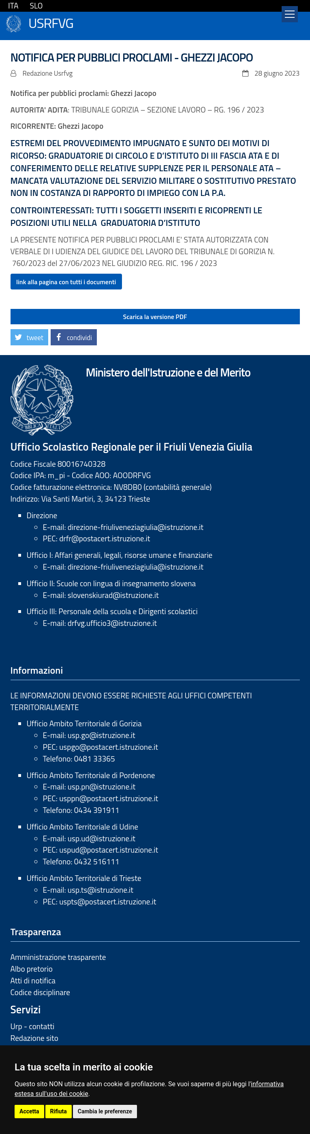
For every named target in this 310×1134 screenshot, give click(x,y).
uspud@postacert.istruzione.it (108, 849)
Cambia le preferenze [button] (105, 1111)
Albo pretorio (32, 968)
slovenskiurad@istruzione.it (113, 595)
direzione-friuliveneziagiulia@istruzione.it (135, 527)
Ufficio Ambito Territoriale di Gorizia (84, 723)
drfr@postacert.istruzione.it (104, 538)
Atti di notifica (33, 980)
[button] (29, 337)
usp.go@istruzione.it (101, 735)
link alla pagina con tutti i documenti (66, 282)
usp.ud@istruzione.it (101, 838)
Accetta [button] (29, 1111)
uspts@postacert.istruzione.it (107, 901)
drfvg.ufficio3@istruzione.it (112, 623)
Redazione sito (34, 1038)
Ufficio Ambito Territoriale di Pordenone (91, 775)
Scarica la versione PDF (155, 316)
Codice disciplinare (41, 992)
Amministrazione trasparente (58, 957)
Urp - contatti (33, 1026)
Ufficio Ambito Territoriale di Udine (82, 826)
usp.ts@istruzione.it (100, 890)
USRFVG (50, 22)
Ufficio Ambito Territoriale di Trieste (84, 878)
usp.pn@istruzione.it (101, 786)
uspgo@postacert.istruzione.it (108, 747)
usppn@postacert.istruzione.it (108, 798)
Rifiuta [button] (58, 1111)
